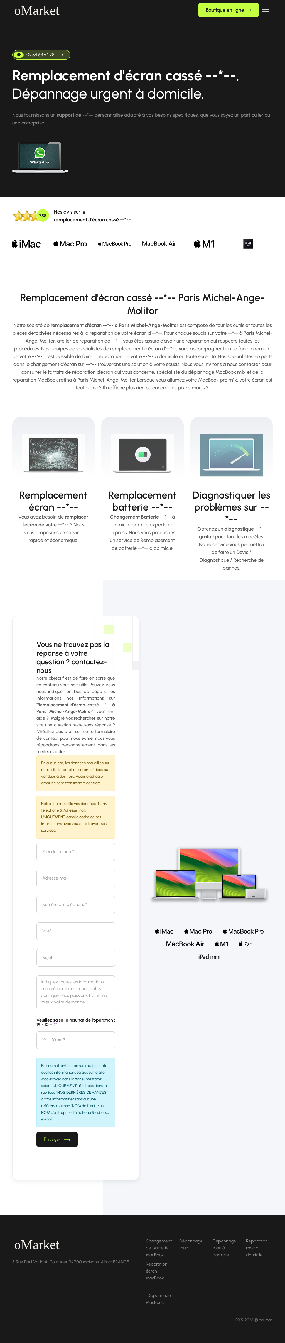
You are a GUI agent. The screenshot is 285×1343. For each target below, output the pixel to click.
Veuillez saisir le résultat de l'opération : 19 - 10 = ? (75, 1022)
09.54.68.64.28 (38, 55)
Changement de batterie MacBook (159, 1247)
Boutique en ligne (229, 10)
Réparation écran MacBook (157, 1271)
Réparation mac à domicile (257, 1247)
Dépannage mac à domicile (224, 1247)
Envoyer (57, 1139)
